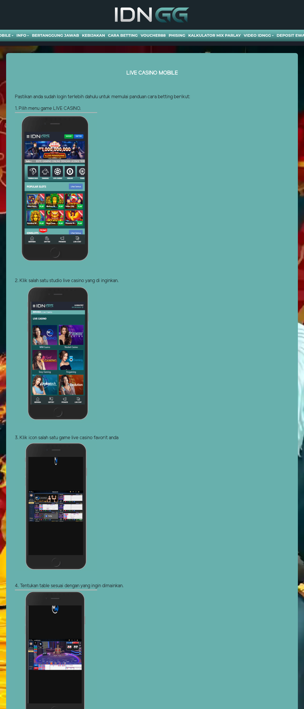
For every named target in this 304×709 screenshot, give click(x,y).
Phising (177, 35)
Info (21, 35)
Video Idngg (257, 35)
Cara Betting (123, 35)
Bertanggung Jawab (55, 35)
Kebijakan (93, 35)
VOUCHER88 (153, 35)
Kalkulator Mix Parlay (214, 35)
